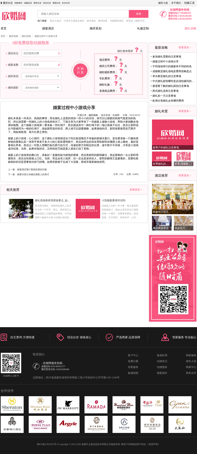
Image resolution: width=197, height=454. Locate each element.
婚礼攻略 (190, 28)
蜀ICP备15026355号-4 (47, 444)
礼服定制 (143, 28)
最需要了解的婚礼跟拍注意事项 (170, 86)
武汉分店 (47, 3)
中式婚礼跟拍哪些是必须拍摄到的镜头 (173, 81)
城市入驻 (163, 3)
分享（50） (119, 174)
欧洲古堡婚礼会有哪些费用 (168, 100)
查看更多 (136, 189)
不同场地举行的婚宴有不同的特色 (172, 66)
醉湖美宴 (102, 21)
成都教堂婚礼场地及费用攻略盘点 (172, 71)
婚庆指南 (15, 36)
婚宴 (109, 118)
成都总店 (28, 3)
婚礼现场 (27, 36)
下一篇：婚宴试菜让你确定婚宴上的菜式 (28, 174)
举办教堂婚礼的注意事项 (166, 76)
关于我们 (176, 3)
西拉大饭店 (55, 21)
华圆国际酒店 (117, 21)
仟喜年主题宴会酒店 (74, 21)
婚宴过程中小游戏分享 (46, 36)
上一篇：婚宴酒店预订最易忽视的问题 (27, 169)
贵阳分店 (56, 3)
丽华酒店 (91, 21)
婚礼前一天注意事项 (164, 95)
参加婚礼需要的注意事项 (166, 56)
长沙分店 (66, 3)
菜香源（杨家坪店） (136, 21)
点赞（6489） (133, 174)
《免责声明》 (153, 444)
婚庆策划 (95, 28)
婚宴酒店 (48, 28)
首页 (4, 28)
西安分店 (37, 3)
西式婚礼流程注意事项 (165, 90)
